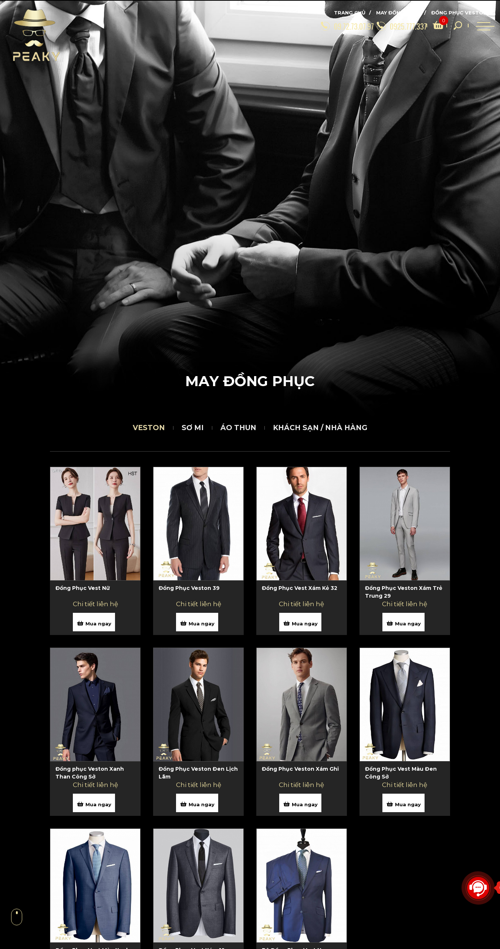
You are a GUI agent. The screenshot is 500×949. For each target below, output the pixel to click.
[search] (427, 25)
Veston (149, 427)
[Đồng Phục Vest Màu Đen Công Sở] (404, 777)
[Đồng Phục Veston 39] (198, 597)
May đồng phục (398, 13)
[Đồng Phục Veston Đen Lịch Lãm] (198, 777)
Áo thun (238, 427)
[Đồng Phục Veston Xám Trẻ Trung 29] (404, 597)
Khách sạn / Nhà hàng (320, 427)
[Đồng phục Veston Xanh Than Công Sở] (95, 777)
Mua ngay (94, 623)
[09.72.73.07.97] (321, 25)
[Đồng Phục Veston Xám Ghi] (301, 777)
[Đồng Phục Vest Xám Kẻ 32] (301, 597)
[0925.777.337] (382, 25)
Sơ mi (193, 427)
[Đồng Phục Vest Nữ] (95, 597)
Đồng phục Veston (459, 13)
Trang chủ (349, 13)
